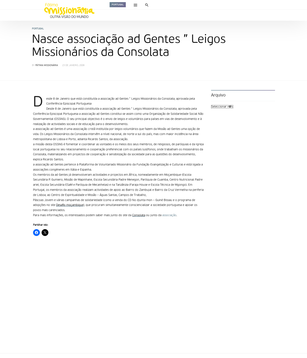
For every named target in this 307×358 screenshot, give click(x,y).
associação (169, 215)
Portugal (118, 5)
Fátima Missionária (46, 65)
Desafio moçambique (69, 205)
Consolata (138, 215)
